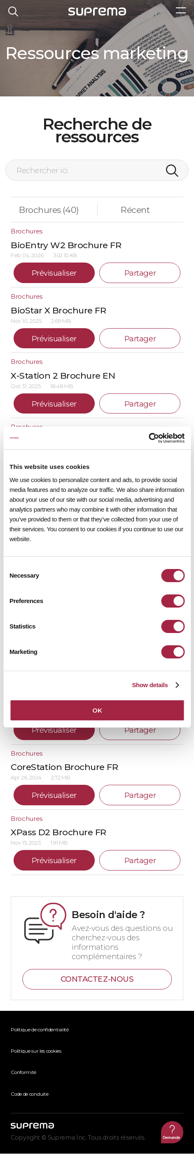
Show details (150, 684)
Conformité (23, 1073)
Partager (140, 273)
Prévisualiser (54, 273)
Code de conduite (29, 1094)
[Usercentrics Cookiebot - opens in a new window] (148, 438)
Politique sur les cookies (36, 1051)
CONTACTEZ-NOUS (97, 979)
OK (97, 710)
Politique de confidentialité (40, 1030)
